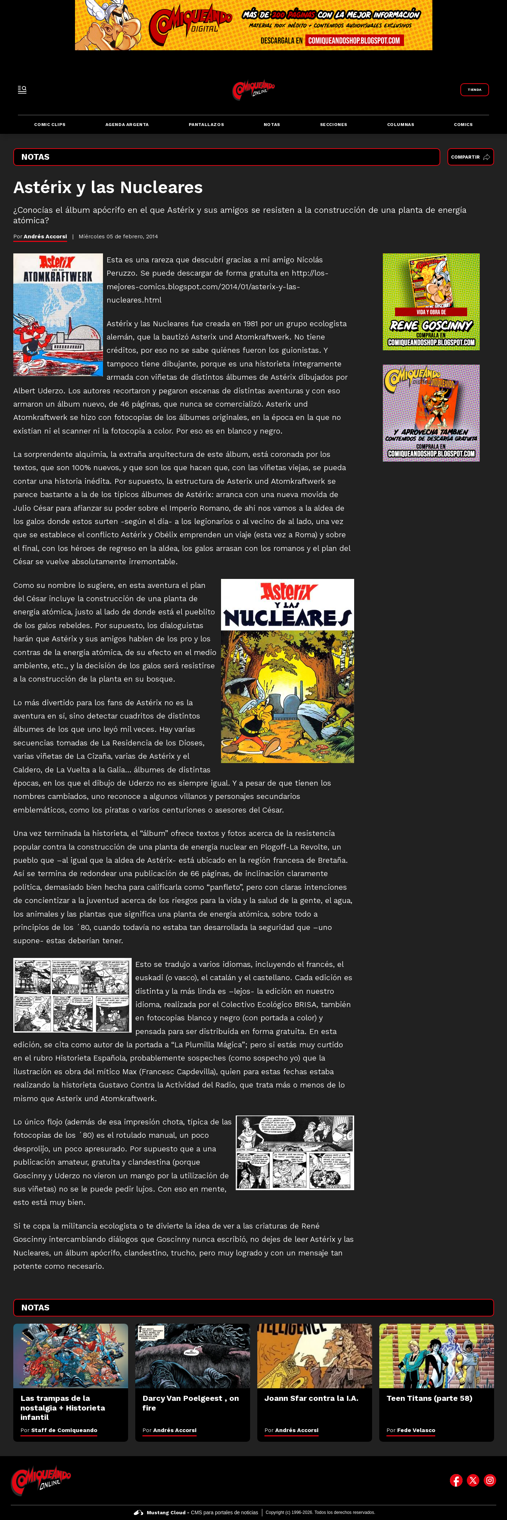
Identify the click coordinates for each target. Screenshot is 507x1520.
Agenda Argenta (127, 124)
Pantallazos (206, 124)
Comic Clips (50, 124)
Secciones (333, 124)
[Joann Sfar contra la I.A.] (314, 1356)
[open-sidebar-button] (22, 89)
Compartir (470, 157)
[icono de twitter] (473, 1480)
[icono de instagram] (490, 1480)
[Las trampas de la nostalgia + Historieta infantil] (70, 1356)
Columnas (400, 124)
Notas (272, 124)
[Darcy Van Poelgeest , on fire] (192, 1356)
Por (58, 1430)
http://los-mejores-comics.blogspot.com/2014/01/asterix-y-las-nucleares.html (218, 286)
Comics (463, 124)
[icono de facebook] (456, 1480)
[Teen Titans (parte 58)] (436, 1356)
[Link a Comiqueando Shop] (474, 89)
